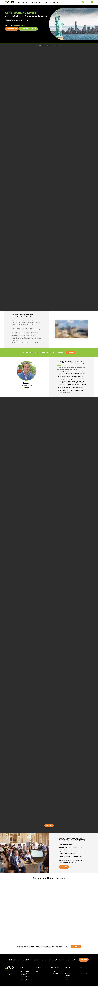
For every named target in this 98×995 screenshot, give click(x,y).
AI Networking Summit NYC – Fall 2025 (26, 977)
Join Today (64, 866)
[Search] (78, 2)
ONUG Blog (82, 971)
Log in (90, 2)
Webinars (28, 2)
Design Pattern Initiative (55, 973)
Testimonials (67, 975)
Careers (66, 979)
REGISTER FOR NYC (12, 28)
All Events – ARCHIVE (24, 971)
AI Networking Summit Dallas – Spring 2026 (26, 974)
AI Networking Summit (28, 342)
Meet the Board (68, 973)
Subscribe (71, 352)
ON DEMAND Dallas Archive (28, 28)
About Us (41, 2)
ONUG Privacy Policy (9, 970)
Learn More (76, 946)
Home (19, 2)
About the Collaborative (55, 971)
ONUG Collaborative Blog (85, 973)
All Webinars (37, 971)
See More (49, 825)
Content (46, 2)
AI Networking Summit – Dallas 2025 (26, 980)
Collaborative (34, 2)
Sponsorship (52, 2)
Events (23, 2)
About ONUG (67, 971)
